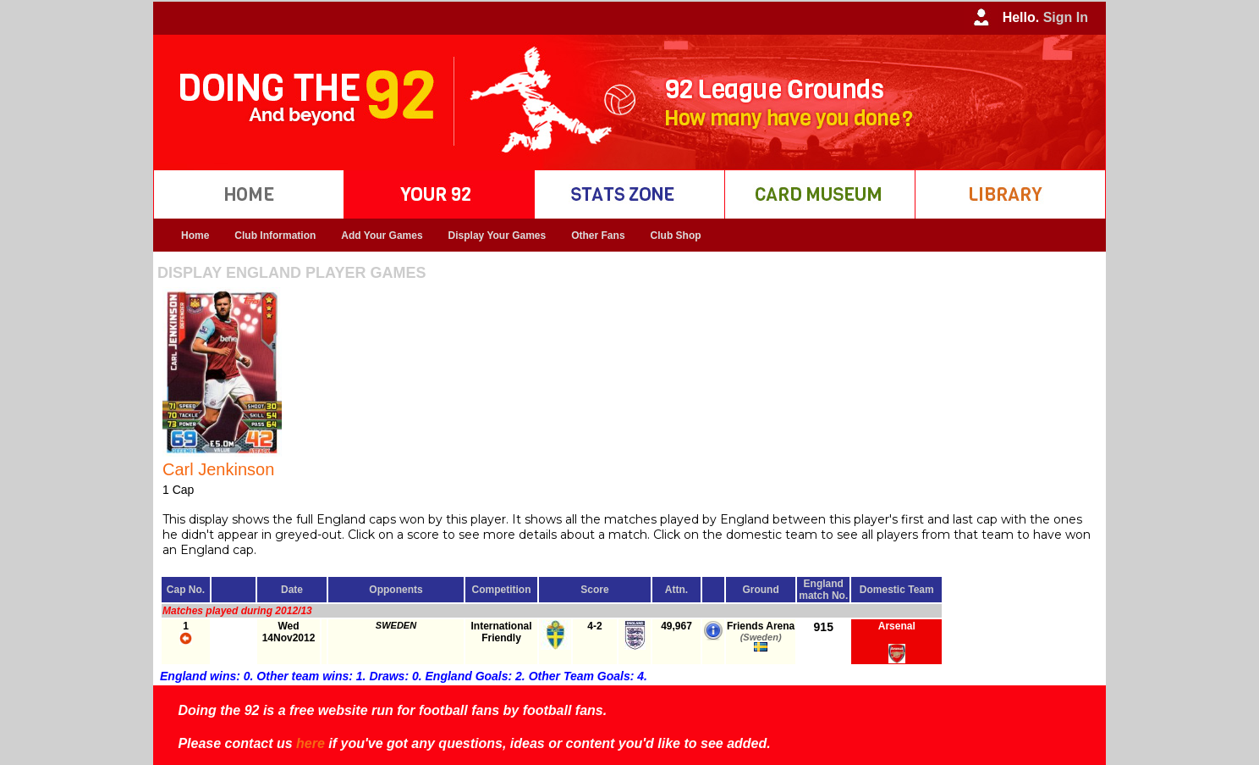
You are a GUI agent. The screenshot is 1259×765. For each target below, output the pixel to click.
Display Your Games (497, 235)
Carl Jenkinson (218, 469)
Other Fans (597, 235)
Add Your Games (381, 235)
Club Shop (676, 235)
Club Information (275, 235)
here (310, 743)
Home (195, 235)
